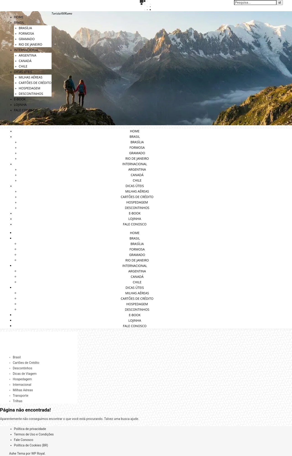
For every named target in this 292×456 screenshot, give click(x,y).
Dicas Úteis (23, 72)
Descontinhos (31, 93)
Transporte (20, 395)
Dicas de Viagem (25, 373)
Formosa (26, 33)
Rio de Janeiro (30, 44)
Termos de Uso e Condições (34, 434)
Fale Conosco (25, 110)
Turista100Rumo (62, 13)
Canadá (25, 61)
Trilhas (17, 401)
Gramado (27, 39)
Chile (23, 66)
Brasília (25, 28)
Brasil (19, 22)
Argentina (27, 55)
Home (18, 17)
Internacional (26, 50)
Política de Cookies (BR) (31, 445)
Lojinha (20, 104)
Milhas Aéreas (30, 77)
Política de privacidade (30, 429)
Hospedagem (29, 88)
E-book (20, 99)
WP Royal (38, 453)
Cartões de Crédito (35, 83)
